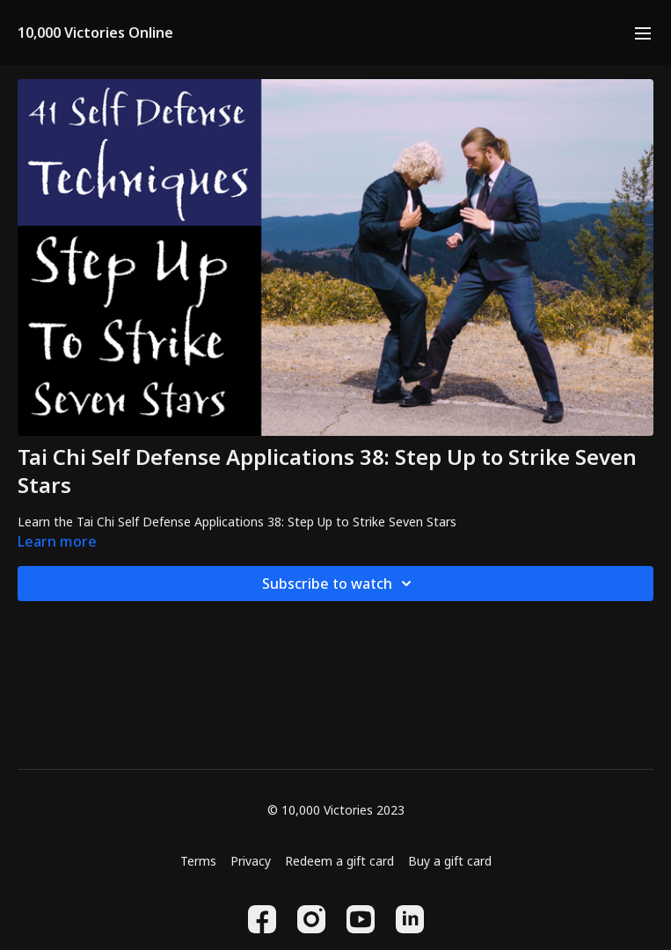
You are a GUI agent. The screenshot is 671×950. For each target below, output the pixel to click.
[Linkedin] (410, 919)
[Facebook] (262, 919)
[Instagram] (311, 919)
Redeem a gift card (339, 860)
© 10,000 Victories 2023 (336, 810)
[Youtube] (360, 919)
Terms (198, 860)
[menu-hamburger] (642, 32)
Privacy (250, 860)
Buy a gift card (450, 860)
